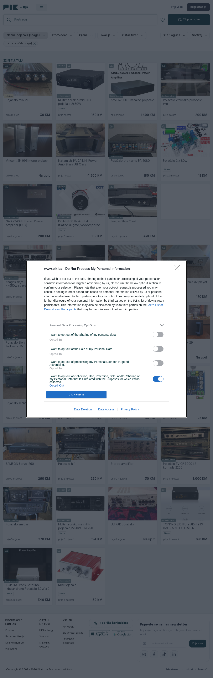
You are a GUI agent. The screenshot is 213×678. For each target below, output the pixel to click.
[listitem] (106, 325)
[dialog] (106, 339)
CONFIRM (76, 394)
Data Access (106, 409)
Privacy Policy (130, 409)
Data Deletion (83, 409)
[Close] (178, 269)
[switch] (158, 334)
